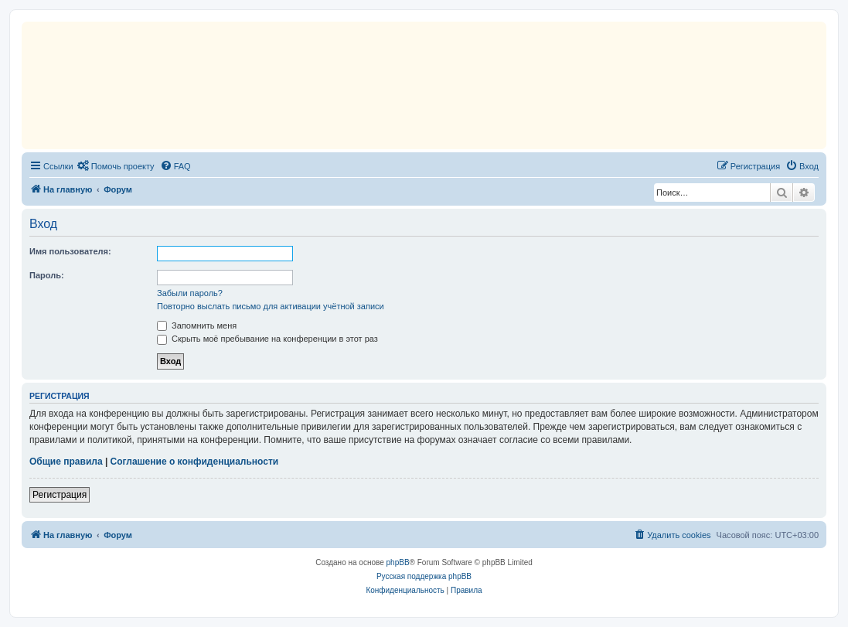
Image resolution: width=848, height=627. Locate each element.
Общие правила (66, 461)
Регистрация (59, 494)
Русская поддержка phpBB (424, 576)
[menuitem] (116, 166)
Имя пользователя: (70, 251)
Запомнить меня (197, 325)
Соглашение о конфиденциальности (195, 461)
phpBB (398, 562)
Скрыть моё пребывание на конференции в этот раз (267, 338)
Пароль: (46, 275)
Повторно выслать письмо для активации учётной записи (270, 306)
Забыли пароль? (190, 293)
